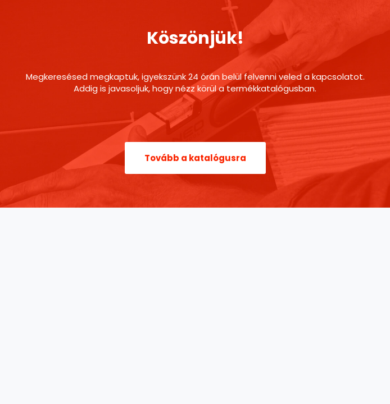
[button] (195, 158)
